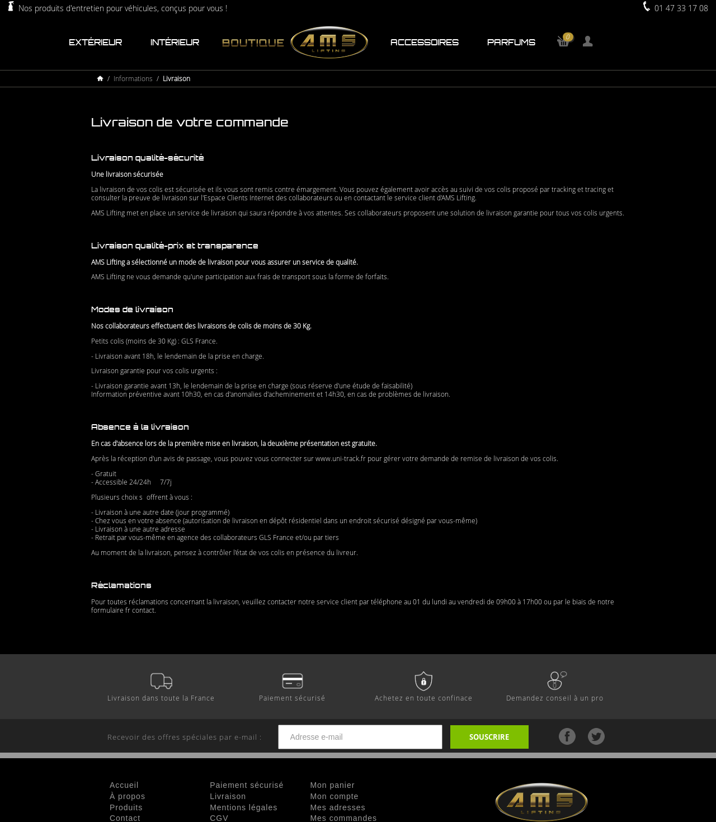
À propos (127, 796)
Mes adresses (337, 807)
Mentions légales (243, 807)
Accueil (124, 785)
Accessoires (424, 42)
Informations (133, 78)
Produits (126, 807)
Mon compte (334, 796)
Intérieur (174, 42)
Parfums (511, 42)
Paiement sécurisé (247, 785)
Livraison (228, 796)
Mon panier (332, 785)
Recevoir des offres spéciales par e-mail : (278, 737)
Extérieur (95, 42)
